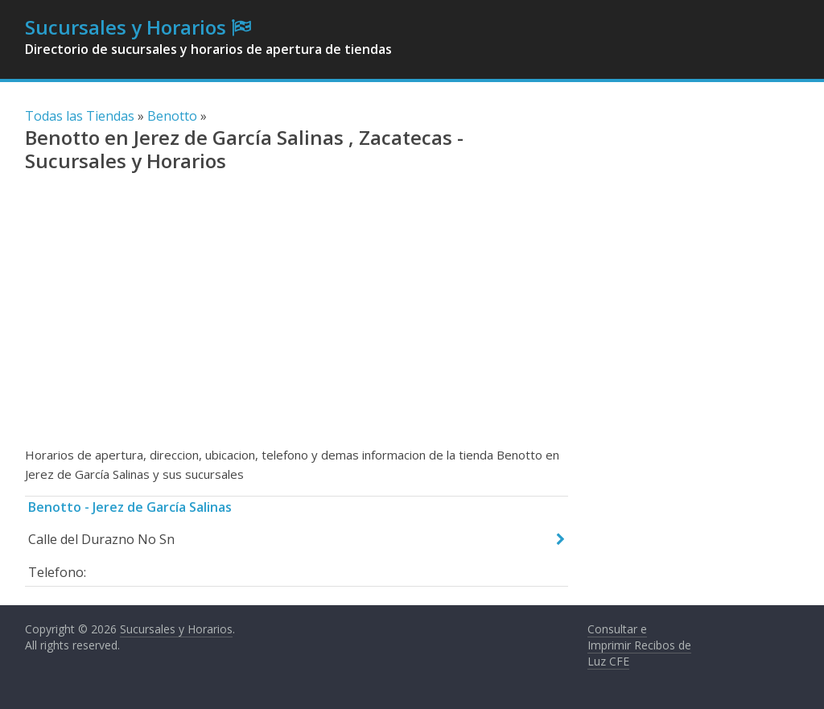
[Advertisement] (296, 316)
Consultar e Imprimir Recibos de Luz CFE (639, 644)
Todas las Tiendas (79, 116)
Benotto (172, 116)
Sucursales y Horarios (125, 27)
